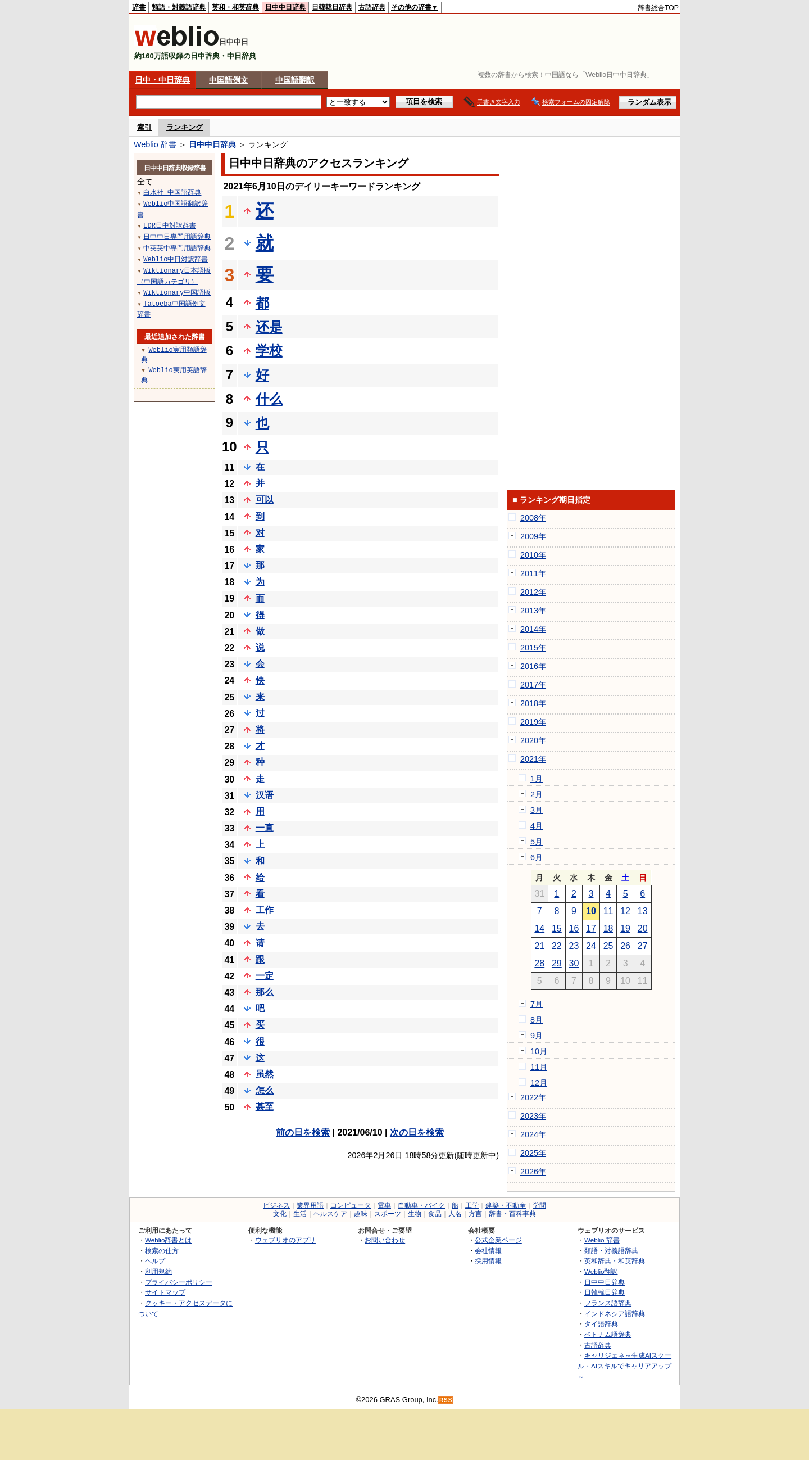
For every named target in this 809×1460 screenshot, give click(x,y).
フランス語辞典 (607, 1303)
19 (625, 928)
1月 (536, 778)
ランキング (184, 127)
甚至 (265, 1106)
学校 (269, 350)
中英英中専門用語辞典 (177, 247)
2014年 (533, 629)
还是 (269, 327)
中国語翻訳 (295, 79)
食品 (435, 1213)
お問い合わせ (385, 1240)
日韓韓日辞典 (332, 7)
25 (608, 946)
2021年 (533, 758)
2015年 (533, 647)
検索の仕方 (162, 1250)
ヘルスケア (330, 1213)
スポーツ (387, 1213)
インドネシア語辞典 (614, 1313)
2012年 (533, 591)
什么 (269, 398)
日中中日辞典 (285, 7)
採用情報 (488, 1260)
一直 (265, 828)
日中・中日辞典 (162, 79)
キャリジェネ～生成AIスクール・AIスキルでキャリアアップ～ (624, 1365)
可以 (265, 499)
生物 (414, 1213)
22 (557, 946)
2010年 (533, 554)
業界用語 (310, 1205)
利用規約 (158, 1271)
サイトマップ (165, 1292)
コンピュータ (350, 1205)
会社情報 (488, 1250)
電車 (384, 1205)
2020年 (533, 740)
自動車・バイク (421, 1205)
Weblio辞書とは (168, 1240)
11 (608, 911)
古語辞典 (371, 7)
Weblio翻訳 (600, 1271)
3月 (536, 810)
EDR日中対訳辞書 (169, 225)
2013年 (533, 610)
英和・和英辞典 (235, 7)
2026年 (533, 1171)
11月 (538, 1067)
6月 (536, 857)
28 (539, 963)
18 (608, 928)
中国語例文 (228, 79)
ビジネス (276, 1205)
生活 (300, 1213)
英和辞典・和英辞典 (614, 1260)
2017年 (533, 684)
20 (643, 928)
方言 (475, 1213)
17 (591, 928)
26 (625, 946)
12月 (538, 1082)
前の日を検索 (303, 1132)
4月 (536, 825)
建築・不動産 (505, 1205)
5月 (536, 841)
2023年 (533, 1115)
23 (574, 946)
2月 (536, 794)
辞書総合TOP (658, 8)
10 (591, 911)
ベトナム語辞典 (607, 1334)
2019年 (533, 721)
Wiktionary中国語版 (177, 292)
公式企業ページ (498, 1240)
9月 (536, 1035)
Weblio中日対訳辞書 (175, 259)
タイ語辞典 (601, 1323)
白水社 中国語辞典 (172, 192)
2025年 (533, 1153)
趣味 (360, 1213)
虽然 (265, 1074)
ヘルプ (155, 1260)
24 (591, 946)
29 (557, 963)
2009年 (533, 536)
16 (574, 928)
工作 (265, 910)
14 (539, 928)
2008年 (533, 517)
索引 (144, 127)
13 (643, 911)
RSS (446, 1400)
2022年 (533, 1097)
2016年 (533, 666)
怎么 (265, 1090)
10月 (538, 1051)
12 (625, 911)
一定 (265, 975)
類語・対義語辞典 (179, 7)
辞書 (139, 7)
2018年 (533, 703)
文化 (280, 1213)
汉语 (265, 795)
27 (643, 946)
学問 (539, 1205)
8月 (536, 1019)
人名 (455, 1213)
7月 (536, 1004)
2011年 (533, 573)
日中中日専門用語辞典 (177, 236)
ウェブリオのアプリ (285, 1240)
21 (539, 946)
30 (574, 963)
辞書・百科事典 (512, 1213)
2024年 (533, 1134)
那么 (265, 992)
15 (557, 928)
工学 (472, 1205)
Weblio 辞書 (155, 144)
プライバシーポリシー (178, 1282)
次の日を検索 (417, 1132)
